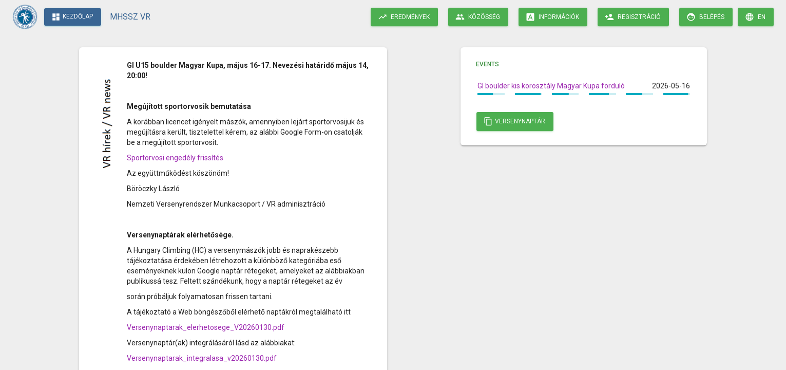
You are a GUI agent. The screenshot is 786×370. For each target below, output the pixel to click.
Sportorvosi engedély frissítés (175, 158)
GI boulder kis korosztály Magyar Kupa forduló (551, 86)
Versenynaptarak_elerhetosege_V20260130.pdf (205, 327)
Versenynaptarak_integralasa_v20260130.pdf (202, 358)
